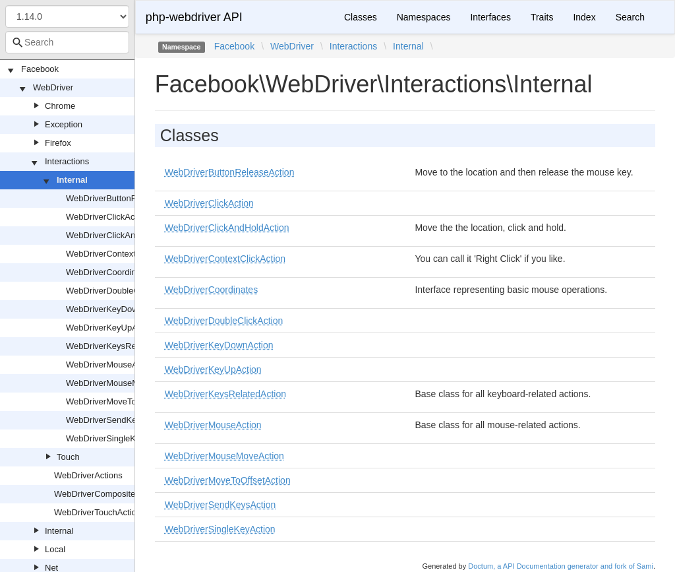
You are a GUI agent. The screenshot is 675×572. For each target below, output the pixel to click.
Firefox (58, 143)
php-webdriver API (194, 17)
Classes (360, 17)
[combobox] (67, 42)
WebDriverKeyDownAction (116, 309)
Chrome (60, 106)
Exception (63, 124)
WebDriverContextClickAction (122, 254)
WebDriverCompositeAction (106, 494)
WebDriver (53, 87)
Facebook (40, 69)
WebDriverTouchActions (99, 512)
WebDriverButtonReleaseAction (126, 198)
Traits (542, 17)
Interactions (67, 161)
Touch (68, 457)
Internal (72, 180)
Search (630, 17)
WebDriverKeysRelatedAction (122, 346)
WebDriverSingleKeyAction (117, 438)
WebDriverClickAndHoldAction (123, 235)
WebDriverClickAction (107, 217)
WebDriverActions (88, 475)
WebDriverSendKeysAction (117, 420)
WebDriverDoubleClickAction (121, 291)
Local (55, 549)
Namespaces (424, 17)
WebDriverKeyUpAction (111, 328)
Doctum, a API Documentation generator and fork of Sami (560, 566)
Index (584, 17)
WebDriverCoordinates (109, 272)
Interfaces (490, 17)
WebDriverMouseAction (111, 364)
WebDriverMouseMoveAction (121, 383)
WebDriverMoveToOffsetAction (124, 401)
